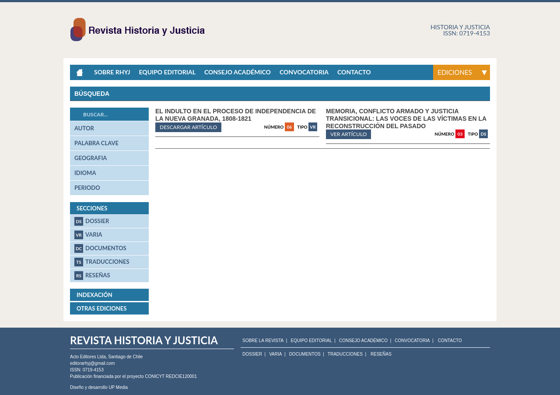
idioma (85, 172)
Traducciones (102, 262)
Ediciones (455, 72)
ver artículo (348, 134)
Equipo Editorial (167, 72)
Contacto (354, 72)
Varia (88, 235)
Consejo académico (237, 72)
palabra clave (96, 143)
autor (84, 128)
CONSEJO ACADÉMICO (363, 341)
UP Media (118, 387)
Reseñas (92, 275)
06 (289, 126)
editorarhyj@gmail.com (92, 363)
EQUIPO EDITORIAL (311, 341)
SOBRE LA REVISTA (263, 341)
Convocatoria (304, 72)
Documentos (100, 248)
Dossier (91, 221)
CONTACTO (450, 341)
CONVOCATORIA (412, 341)
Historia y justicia (460, 27)
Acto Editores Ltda (88, 356)
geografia (90, 157)
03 (460, 133)
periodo (87, 187)
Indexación (94, 294)
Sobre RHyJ (112, 72)
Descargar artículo (188, 127)
